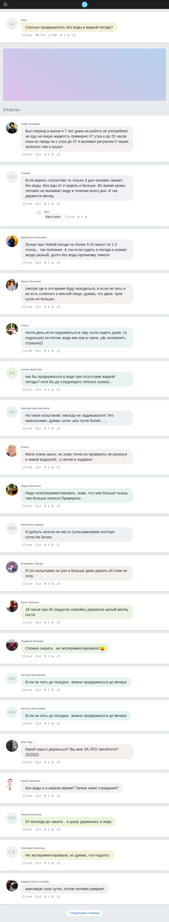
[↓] (68, 35)
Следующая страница (84, 913)
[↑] (61, 35)
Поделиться (74, 35)
